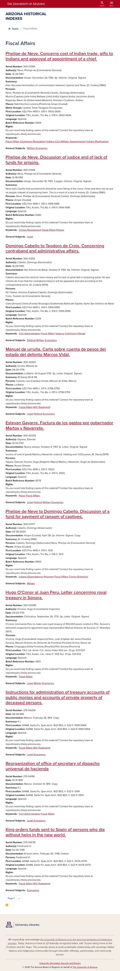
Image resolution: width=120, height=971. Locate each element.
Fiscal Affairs (12, 141)
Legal (30, 236)
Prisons (60, 230)
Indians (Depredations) (31, 576)
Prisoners (49, 576)
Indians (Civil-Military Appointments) (66, 141)
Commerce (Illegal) (75, 333)
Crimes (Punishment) (30, 230)
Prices (22, 495)
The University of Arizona (85, 967)
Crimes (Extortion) (78, 576)
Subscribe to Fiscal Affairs (7, 905)
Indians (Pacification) (97, 141)
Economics (42, 148)
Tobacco (59, 333)
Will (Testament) (41, 407)
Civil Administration (29, 333)
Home (15, 28)
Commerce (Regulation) (33, 141)
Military (31, 148)
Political (31, 340)
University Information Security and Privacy (60, 963)
